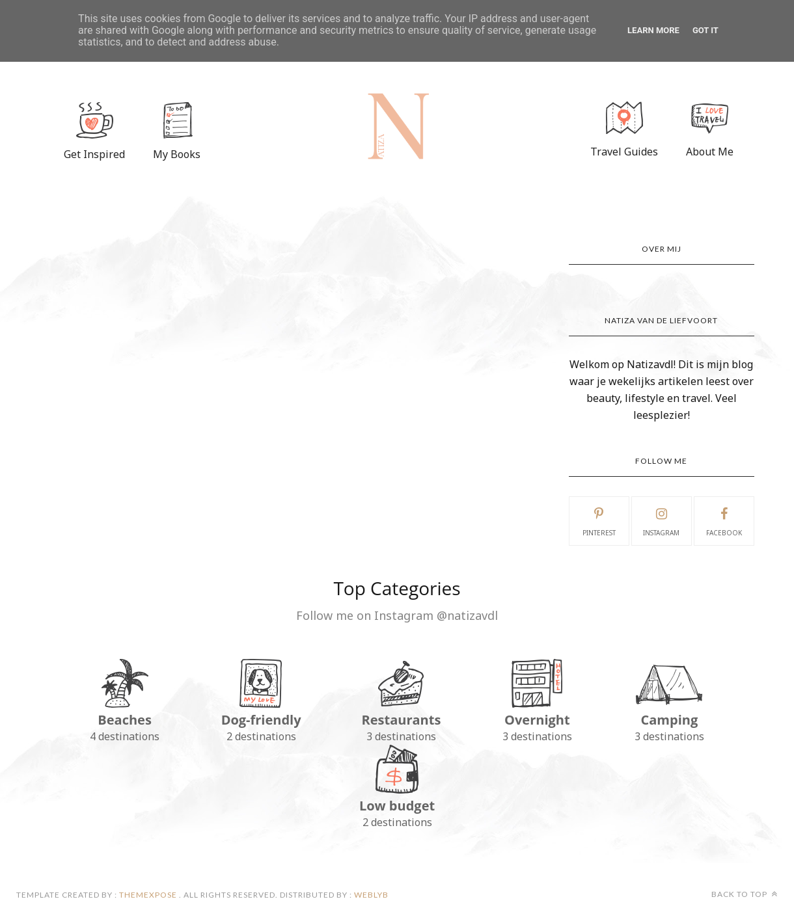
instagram (661, 520)
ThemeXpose (148, 895)
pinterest (599, 520)
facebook (724, 520)
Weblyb (370, 895)
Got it (705, 30)
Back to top (744, 894)
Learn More (653, 30)
